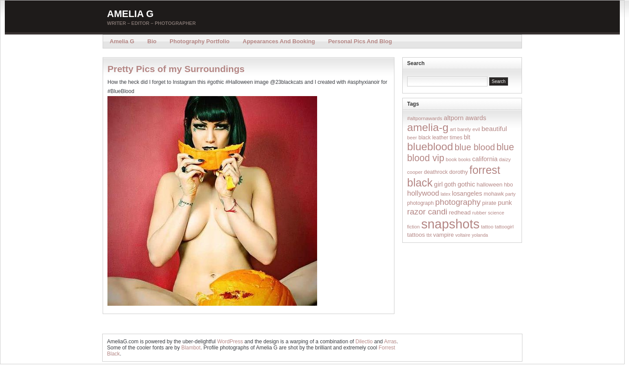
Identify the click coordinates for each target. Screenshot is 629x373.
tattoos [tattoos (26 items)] (416, 234)
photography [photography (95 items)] (457, 202)
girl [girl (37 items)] (438, 184)
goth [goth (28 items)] (450, 184)
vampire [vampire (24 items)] (443, 234)
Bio (151, 41)
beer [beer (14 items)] (412, 137)
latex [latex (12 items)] (446, 194)
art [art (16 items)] (453, 129)
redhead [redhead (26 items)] (460, 212)
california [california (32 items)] (485, 158)
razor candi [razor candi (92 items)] (427, 211)
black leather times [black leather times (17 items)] (440, 138)
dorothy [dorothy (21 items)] (458, 172)
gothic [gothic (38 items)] (466, 184)
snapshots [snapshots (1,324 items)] (450, 224)
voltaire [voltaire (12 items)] (462, 235)
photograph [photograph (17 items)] (420, 203)
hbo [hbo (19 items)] (508, 185)
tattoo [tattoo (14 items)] (487, 226)
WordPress (230, 341)
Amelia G (130, 13)
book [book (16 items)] (451, 159)
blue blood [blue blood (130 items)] (475, 147)
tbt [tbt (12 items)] (429, 235)
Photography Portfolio (199, 41)
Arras (390, 341)
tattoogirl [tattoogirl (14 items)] (504, 226)
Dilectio (364, 341)
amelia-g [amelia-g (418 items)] (428, 127)
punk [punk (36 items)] (505, 202)
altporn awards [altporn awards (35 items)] (465, 117)
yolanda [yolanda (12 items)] (480, 235)
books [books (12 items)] (464, 159)
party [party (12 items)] (510, 194)
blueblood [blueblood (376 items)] (430, 146)
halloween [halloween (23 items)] (489, 184)
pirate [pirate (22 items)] (489, 203)
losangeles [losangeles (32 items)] (467, 193)
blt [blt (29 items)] (467, 137)
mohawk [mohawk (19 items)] (494, 194)
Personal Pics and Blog (360, 41)
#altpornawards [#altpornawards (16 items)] (424, 118)
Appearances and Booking (279, 41)
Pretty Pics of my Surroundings (176, 69)
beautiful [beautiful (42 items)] (494, 128)
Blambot (190, 348)
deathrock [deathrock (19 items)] (436, 172)
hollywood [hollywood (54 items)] (423, 193)
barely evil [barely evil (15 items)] (468, 129)
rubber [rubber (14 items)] (479, 212)
